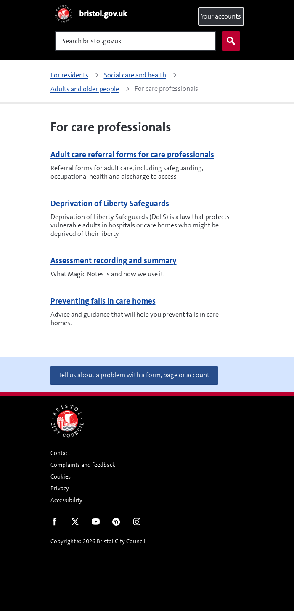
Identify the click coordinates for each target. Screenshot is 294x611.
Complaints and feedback (82, 464)
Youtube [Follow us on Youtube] (96, 523)
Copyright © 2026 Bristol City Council (98, 541)
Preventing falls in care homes (103, 301)
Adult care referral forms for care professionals (132, 154)
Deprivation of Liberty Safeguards (109, 203)
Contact (60, 453)
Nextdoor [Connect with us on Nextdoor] (116, 523)
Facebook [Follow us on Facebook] (54, 523)
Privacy (59, 488)
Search (229, 41)
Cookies (60, 476)
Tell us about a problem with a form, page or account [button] (134, 374)
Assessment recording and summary (113, 260)
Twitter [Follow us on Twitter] (75, 523)
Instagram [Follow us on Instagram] (137, 523)
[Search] (135, 41)
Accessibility (66, 500)
